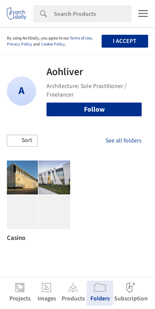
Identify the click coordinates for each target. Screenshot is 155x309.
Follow (94, 109)
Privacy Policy (19, 44)
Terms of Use (81, 38)
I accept (124, 41)
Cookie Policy (53, 44)
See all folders (123, 140)
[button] (22, 141)
